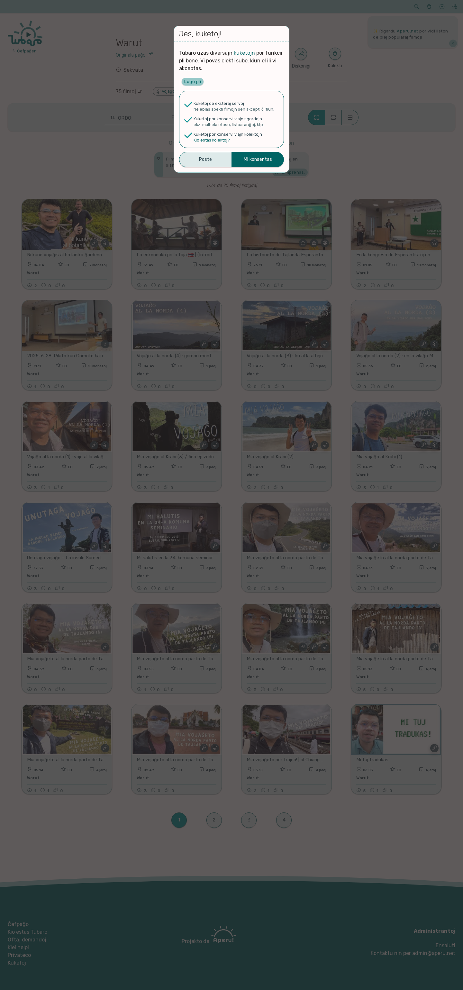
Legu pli (192, 81)
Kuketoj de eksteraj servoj (219, 103)
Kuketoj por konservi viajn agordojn (228, 118)
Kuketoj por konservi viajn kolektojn (228, 134)
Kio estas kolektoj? (212, 140)
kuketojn (244, 53)
